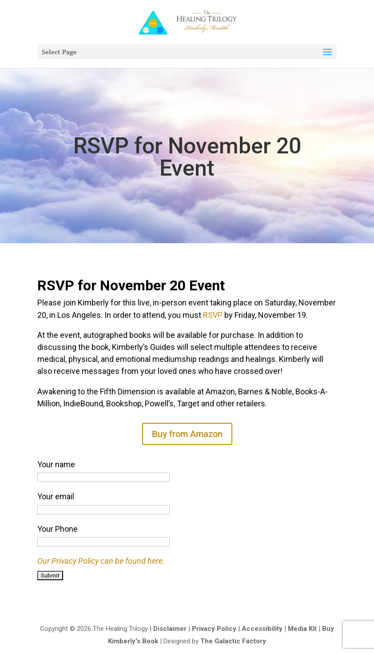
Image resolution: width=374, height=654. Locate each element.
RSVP (213, 315)
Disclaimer (170, 629)
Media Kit (302, 629)
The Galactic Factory (233, 641)
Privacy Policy (214, 629)
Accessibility (262, 629)
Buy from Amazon (187, 434)
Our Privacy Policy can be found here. (101, 561)
